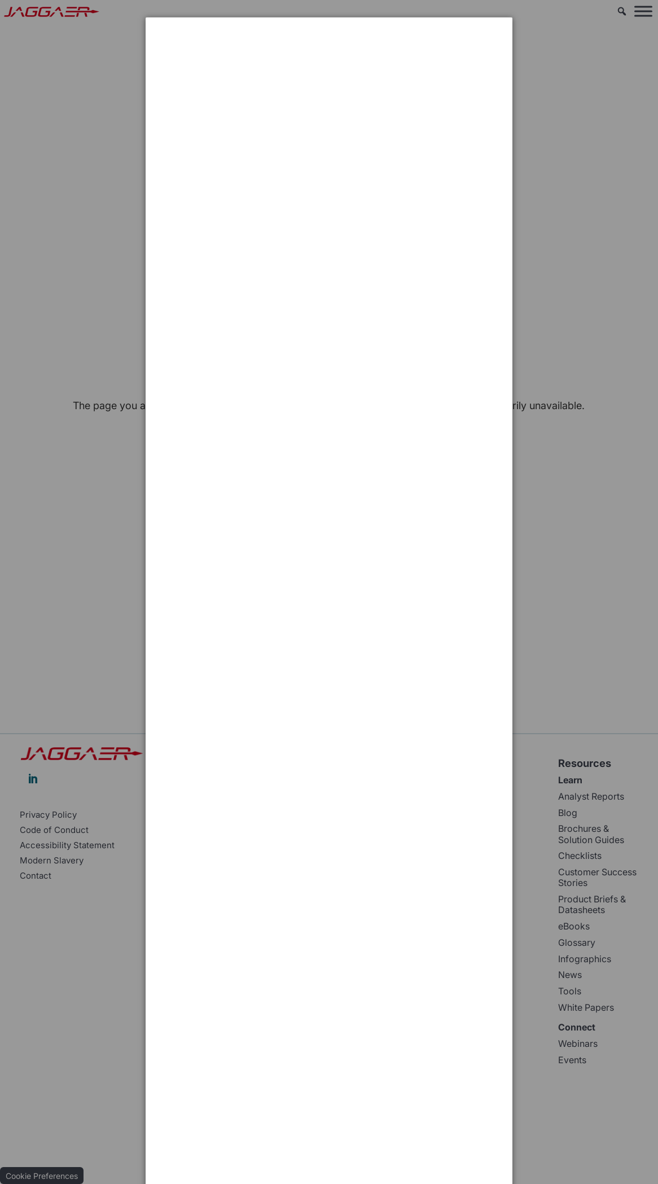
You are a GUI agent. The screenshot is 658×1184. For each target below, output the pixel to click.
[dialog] (329, 59)
